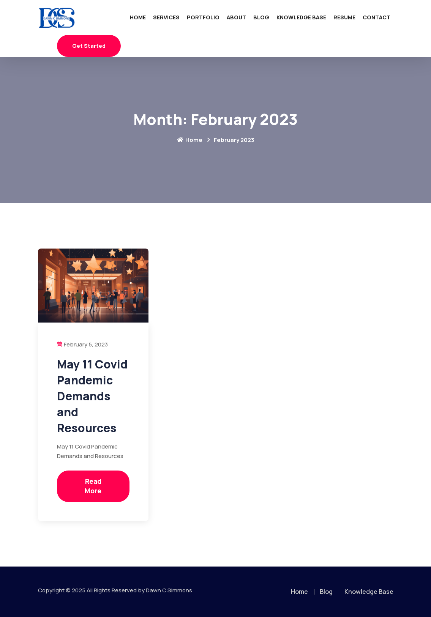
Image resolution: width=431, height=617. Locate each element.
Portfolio (203, 17)
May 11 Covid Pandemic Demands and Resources (92, 396)
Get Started (89, 45)
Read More (93, 486)
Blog (261, 17)
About (236, 17)
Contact (376, 17)
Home (138, 17)
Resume (344, 17)
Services (166, 17)
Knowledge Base (301, 17)
